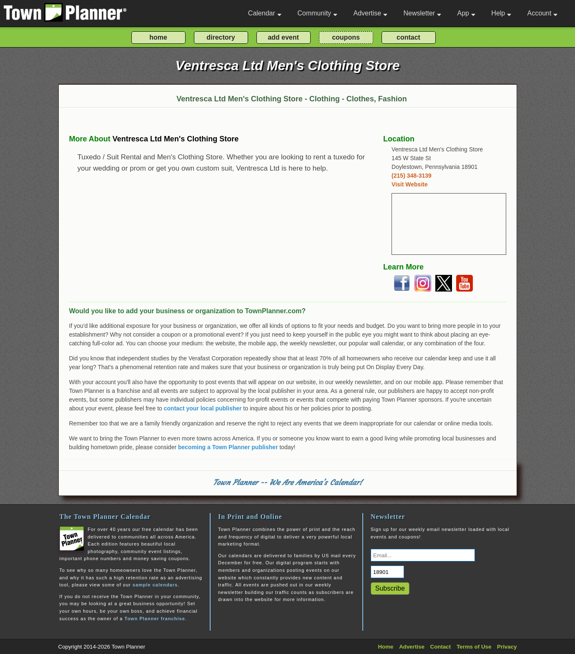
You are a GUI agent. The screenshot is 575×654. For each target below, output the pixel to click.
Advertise (370, 13)
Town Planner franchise (154, 618)
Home (385, 647)
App (466, 13)
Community (317, 13)
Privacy (507, 647)
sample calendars (155, 584)
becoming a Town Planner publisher (228, 447)
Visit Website (410, 184)
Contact (440, 647)
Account (542, 13)
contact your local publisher (203, 408)
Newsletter (423, 13)
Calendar (264, 13)
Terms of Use (474, 647)
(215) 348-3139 (412, 175)
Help (501, 13)
